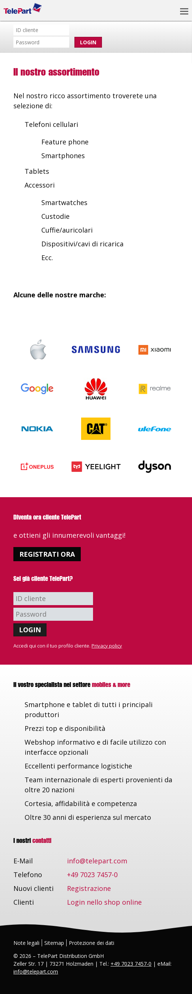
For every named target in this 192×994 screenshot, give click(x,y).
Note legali (26, 942)
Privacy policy (107, 645)
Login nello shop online (104, 902)
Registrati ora (47, 554)
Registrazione (89, 888)
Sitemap (54, 942)
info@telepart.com (97, 860)
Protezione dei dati (91, 942)
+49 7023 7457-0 (92, 874)
